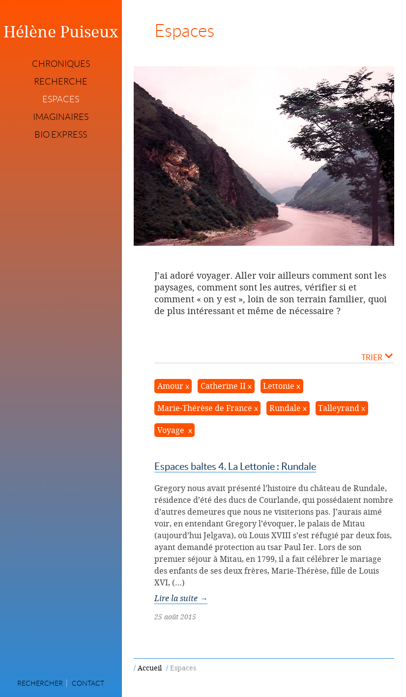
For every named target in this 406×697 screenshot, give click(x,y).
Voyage (171, 430)
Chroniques (61, 64)
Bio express (60, 135)
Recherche (60, 82)
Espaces (60, 99)
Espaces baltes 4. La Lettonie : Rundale (235, 466)
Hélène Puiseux (60, 31)
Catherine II (223, 385)
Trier (377, 357)
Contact (88, 683)
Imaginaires (60, 117)
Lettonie (278, 385)
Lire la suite (180, 598)
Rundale (285, 408)
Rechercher (40, 683)
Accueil (150, 667)
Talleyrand (338, 408)
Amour (170, 385)
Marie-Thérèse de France (204, 408)
